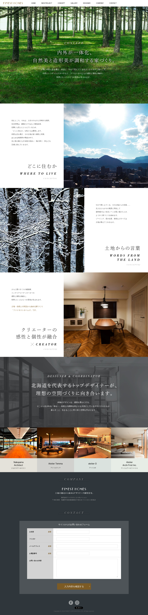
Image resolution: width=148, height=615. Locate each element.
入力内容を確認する (74, 586)
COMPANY (100, 3)
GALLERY (74, 3)
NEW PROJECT (46, 3)
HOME (33, 3)
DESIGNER (86, 3)
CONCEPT (61, 3)
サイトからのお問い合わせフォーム (74, 524)
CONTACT (113, 3)
